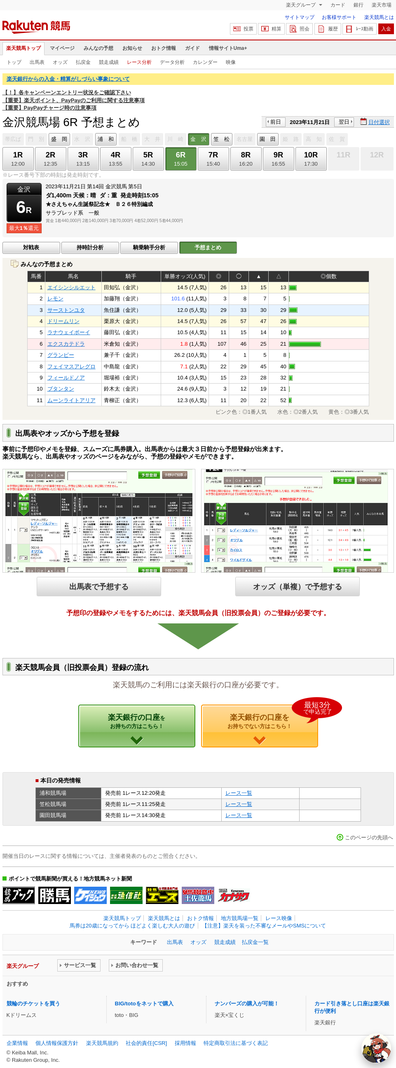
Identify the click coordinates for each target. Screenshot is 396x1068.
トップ (14, 62)
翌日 (344, 122)
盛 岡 (59, 139)
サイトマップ (299, 17)
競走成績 (109, 62)
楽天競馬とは (379, 17)
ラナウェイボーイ (68, 332)
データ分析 (172, 62)
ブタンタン (60, 389)
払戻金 (83, 62)
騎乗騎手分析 (149, 247)
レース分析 (139, 62)
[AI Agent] (376, 1048)
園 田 (268, 139)
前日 (275, 122)
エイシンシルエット (71, 287)
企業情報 (17, 1043)
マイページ (62, 48)
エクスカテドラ (66, 344)
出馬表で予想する (99, 586)
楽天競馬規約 (102, 1043)
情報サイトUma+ (228, 48)
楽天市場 (381, 5)
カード (337, 5)
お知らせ (132, 48)
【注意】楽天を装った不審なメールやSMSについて (264, 926)
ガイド (192, 48)
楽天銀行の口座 (136, 721)
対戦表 (31, 247)
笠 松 (221, 139)
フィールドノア (66, 378)
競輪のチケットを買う (33, 1003)
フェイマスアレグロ (71, 366)
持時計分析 (90, 247)
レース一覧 (238, 793)
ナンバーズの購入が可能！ (247, 1003)
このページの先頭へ (369, 837)
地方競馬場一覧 (239, 918)
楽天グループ (301, 5)
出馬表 (37, 62)
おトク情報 (163, 48)
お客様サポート (339, 17)
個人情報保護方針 (56, 1043)
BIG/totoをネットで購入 (144, 1003)
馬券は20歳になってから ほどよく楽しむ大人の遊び (132, 926)
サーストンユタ (66, 310)
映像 (231, 62)
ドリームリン (63, 321)
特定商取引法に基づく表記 (236, 1043)
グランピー (60, 355)
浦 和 (106, 139)
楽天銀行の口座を (272, 717)
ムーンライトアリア (71, 400)
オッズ (60, 62)
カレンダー (205, 62)
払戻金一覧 (255, 942)
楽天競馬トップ (23, 48)
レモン (55, 298)
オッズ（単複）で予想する (297, 586)
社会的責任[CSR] (146, 1043)
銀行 (358, 5)
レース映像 (278, 918)
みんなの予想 (98, 48)
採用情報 (185, 1043)
